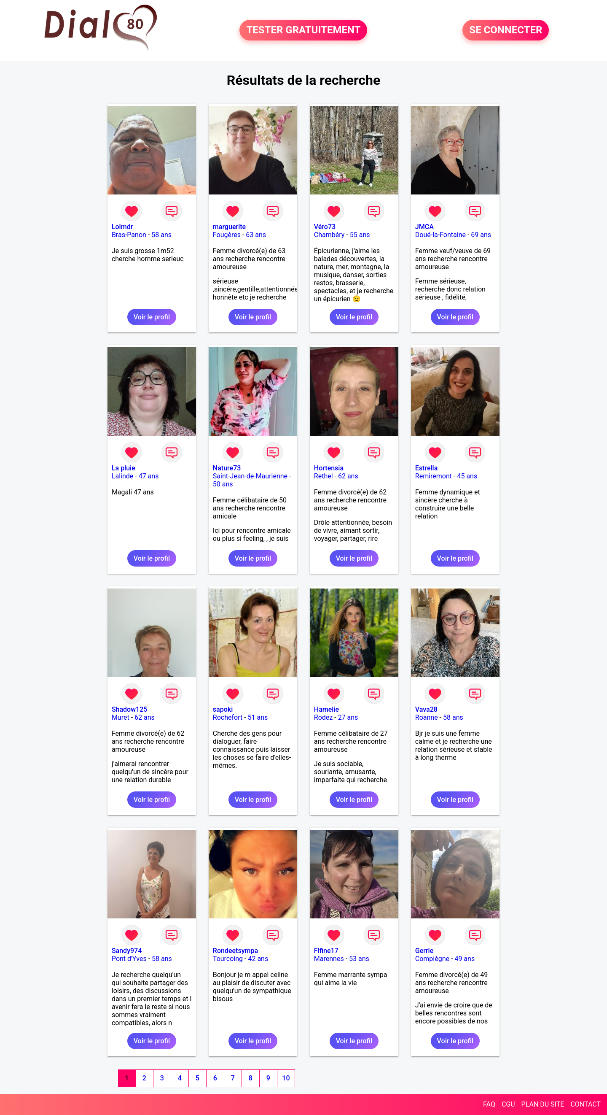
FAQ (489, 1104)
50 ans (223, 484)
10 (286, 1078)
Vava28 (426, 709)
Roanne (426, 717)
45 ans (467, 476)
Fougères (227, 235)
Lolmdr (122, 227)
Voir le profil (152, 317)
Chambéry (329, 235)
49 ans (464, 959)
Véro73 (325, 227)
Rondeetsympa (235, 951)
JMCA (424, 227)
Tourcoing (228, 959)
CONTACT (585, 1104)
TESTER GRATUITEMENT (303, 30)
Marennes (329, 959)
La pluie (123, 468)
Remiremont (433, 476)
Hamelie (326, 709)
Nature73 (227, 468)
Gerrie (424, 951)
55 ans (360, 235)
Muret (120, 717)
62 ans (348, 476)
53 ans (359, 959)
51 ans (258, 717)
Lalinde (122, 476)
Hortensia (329, 468)
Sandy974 (127, 951)
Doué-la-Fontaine (440, 235)
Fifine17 (326, 951)
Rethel (323, 476)
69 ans (481, 235)
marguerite (229, 227)
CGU (508, 1104)
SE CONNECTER (505, 30)
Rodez (323, 717)
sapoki (223, 709)
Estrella (426, 468)
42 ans (258, 959)
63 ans (256, 235)
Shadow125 (129, 709)
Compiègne (432, 959)
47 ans (149, 476)
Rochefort (227, 717)
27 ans (348, 717)
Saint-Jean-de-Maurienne (250, 476)
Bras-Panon (129, 235)
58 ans (161, 235)
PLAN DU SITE (542, 1104)
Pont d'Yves (129, 959)
